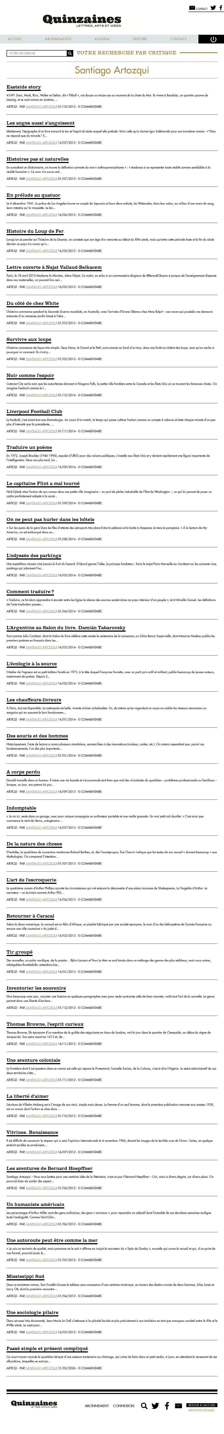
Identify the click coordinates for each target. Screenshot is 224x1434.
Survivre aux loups (29, 339)
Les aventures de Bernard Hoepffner (50, 1168)
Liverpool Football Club (34, 411)
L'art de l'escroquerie (31, 880)
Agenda (102, 39)
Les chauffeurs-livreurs (34, 700)
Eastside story (24, 87)
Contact (178, 39)
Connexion (123, 1406)
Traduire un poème (29, 447)
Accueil (15, 39)
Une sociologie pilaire (32, 1312)
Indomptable (21, 808)
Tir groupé (20, 952)
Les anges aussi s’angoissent (41, 123)
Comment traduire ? (30, 591)
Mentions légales (201, 1410)
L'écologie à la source (32, 664)
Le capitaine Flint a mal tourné (43, 483)
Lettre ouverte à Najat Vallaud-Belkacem (54, 267)
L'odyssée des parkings (34, 555)
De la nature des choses (34, 844)
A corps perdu (23, 772)
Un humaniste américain (35, 1204)
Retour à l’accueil (202, 1405)
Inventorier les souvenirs (36, 988)
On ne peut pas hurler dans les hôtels (50, 519)
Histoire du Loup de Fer (35, 231)
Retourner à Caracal (30, 916)
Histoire (140, 39)
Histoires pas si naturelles (38, 159)
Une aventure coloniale (33, 1060)
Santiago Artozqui (41, 107)
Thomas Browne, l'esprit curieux (45, 1024)
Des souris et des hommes (37, 736)
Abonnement (97, 1406)
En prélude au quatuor (33, 195)
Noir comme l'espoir (30, 375)
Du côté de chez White (33, 303)
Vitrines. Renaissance (32, 1132)
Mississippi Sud (25, 1276)
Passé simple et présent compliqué (47, 1348)
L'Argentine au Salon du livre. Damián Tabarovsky (66, 628)
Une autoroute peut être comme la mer (52, 1240)
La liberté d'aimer (28, 1096)
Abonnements (58, 39)
